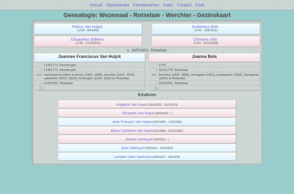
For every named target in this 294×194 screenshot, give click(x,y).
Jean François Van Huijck (132, 122)
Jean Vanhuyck (133, 148)
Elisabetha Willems (87, 39)
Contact (184, 5)
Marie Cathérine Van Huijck (132, 131)
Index (168, 5)
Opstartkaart (117, 5)
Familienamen (146, 5)
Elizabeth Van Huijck (138, 113)
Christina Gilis (205, 39)
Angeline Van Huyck (132, 104)
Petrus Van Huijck (87, 27)
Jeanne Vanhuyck (139, 139)
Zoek (199, 5)
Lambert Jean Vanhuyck (133, 157)
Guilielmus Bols (205, 27)
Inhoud (96, 5)
